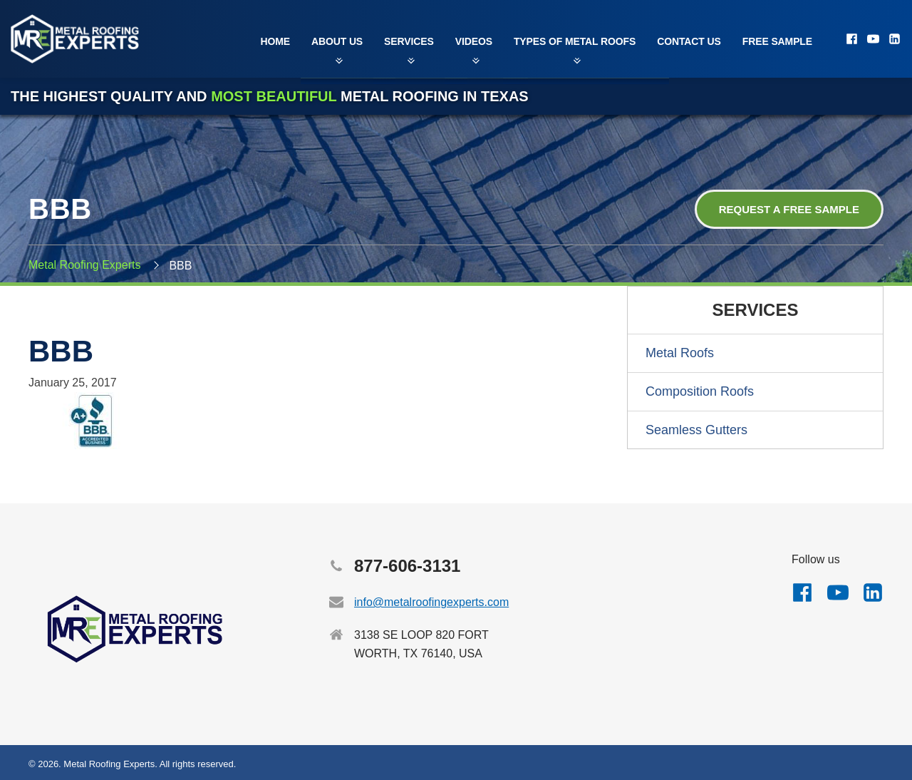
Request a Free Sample (789, 209)
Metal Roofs (680, 353)
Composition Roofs (700, 391)
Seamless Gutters (696, 430)
